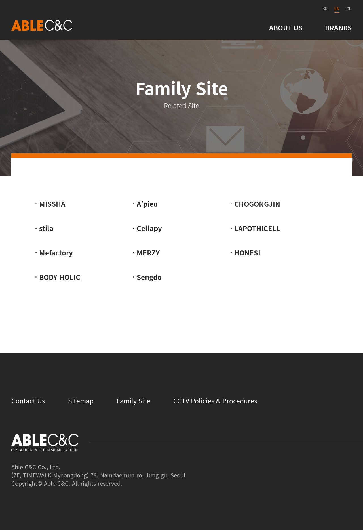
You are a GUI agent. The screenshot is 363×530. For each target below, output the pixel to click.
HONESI (247, 253)
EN (336, 8)
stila (46, 228)
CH (349, 8)
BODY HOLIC (59, 277)
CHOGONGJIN (257, 204)
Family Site (133, 400)
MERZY (148, 253)
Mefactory (56, 253)
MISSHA (52, 204)
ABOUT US (285, 27)
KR (325, 8)
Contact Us (28, 400)
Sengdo (149, 277)
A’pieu (147, 204)
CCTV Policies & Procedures (215, 400)
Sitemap (81, 400)
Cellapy (149, 228)
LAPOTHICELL (257, 228)
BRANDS (338, 27)
